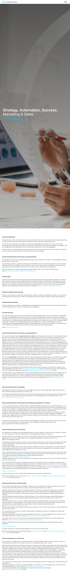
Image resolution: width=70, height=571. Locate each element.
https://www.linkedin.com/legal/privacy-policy (16, 505)
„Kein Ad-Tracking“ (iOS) (37, 531)
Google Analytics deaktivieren (58, 296)
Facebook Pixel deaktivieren (9, 471)
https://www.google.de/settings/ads (30, 368)
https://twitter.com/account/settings (14, 569)
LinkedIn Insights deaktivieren (9, 526)
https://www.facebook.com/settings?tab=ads (53, 465)
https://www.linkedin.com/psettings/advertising (38, 515)
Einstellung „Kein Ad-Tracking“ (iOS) (34, 476)
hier (28, 423)
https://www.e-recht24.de (12, 327)
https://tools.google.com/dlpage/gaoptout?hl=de (50, 285)
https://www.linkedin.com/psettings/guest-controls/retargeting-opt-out (25, 519)
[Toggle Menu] (66, 2)
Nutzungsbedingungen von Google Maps (13, 397)
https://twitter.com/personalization (35, 566)
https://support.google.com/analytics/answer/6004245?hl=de (21, 271)
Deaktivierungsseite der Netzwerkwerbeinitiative (40, 370)
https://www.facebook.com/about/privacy (18, 456)
